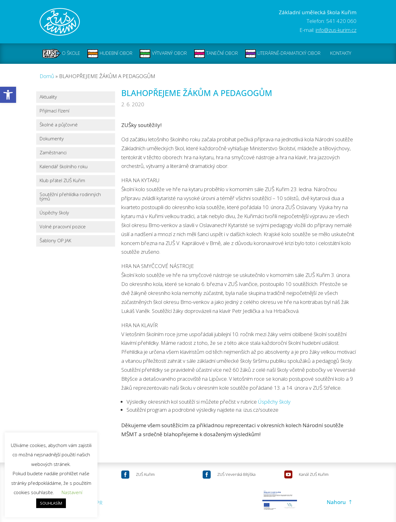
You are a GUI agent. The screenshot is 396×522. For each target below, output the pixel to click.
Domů (47, 76)
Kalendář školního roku (64, 166)
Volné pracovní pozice (63, 226)
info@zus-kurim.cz (336, 29)
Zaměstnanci (53, 152)
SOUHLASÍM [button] (51, 503)
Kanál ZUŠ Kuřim (314, 474)
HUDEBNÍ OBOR (109, 53)
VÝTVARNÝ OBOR (163, 53)
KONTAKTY (340, 53)
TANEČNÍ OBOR (216, 53)
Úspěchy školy (54, 212)
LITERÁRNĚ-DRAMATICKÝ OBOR (283, 53)
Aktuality (48, 96)
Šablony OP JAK (55, 240)
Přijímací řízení (54, 110)
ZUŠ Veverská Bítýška (236, 474)
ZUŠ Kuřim (145, 474)
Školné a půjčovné (59, 124)
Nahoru (336, 502)
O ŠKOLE (61, 53)
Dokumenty (52, 138)
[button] (8, 95)
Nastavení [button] (72, 492)
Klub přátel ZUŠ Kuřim (62, 180)
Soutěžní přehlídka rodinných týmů (70, 196)
